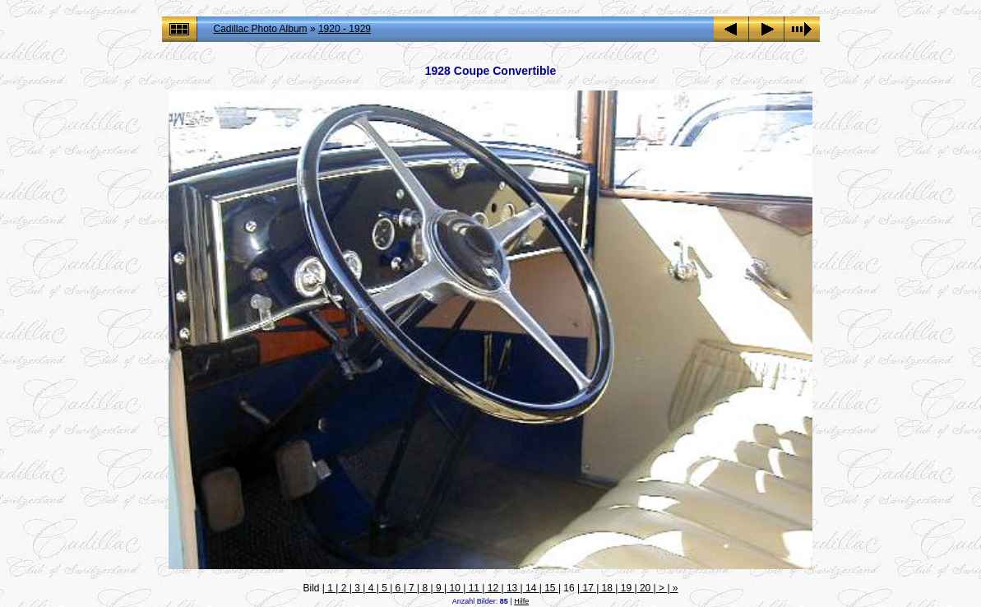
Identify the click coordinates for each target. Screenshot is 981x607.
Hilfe (521, 601)
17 (588, 588)
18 (607, 588)
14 (531, 588)
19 (626, 588)
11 (473, 588)
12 (492, 588)
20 (645, 588)
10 (455, 588)
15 (550, 588)
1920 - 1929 (344, 29)
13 (512, 588)
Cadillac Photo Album (261, 29)
